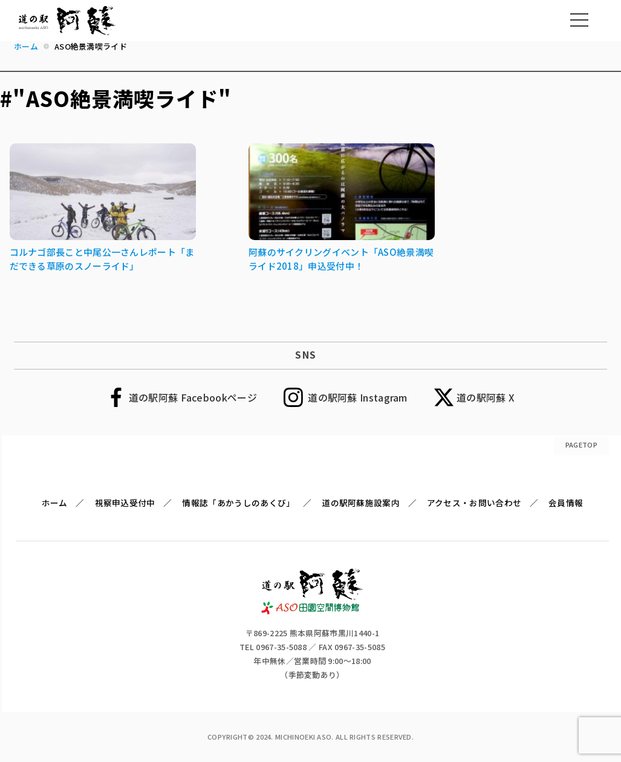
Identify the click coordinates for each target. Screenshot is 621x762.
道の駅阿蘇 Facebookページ (193, 397)
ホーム (55, 503)
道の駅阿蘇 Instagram (358, 397)
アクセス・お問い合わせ (474, 503)
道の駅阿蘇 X (486, 397)
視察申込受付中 (125, 503)
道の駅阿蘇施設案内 (361, 503)
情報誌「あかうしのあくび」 (238, 503)
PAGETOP (581, 444)
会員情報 (565, 503)
